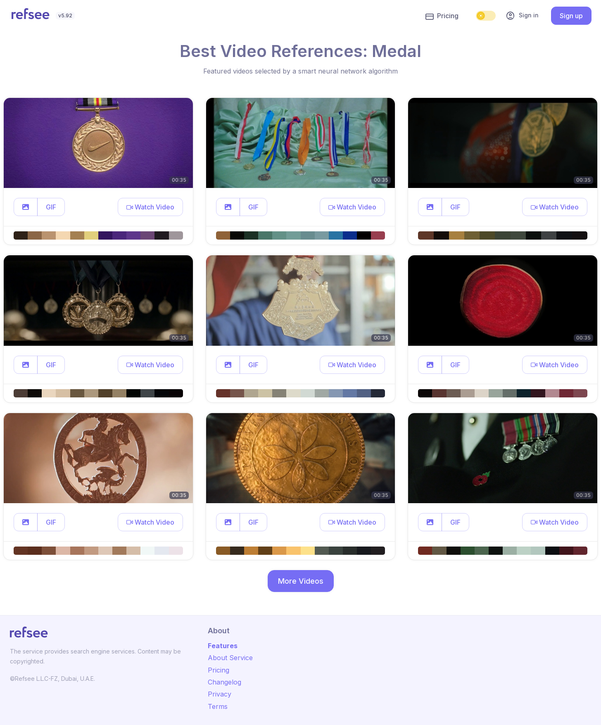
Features (223, 646)
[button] (26, 207)
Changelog (224, 682)
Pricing (441, 16)
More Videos (300, 581)
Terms (218, 706)
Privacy (219, 694)
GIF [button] (51, 207)
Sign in (522, 16)
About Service (230, 658)
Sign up (571, 16)
